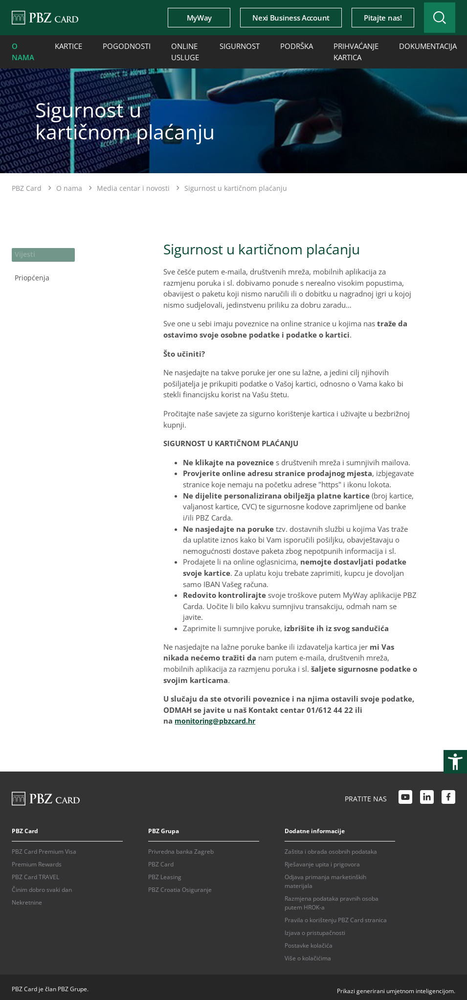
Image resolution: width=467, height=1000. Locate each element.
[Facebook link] (448, 794)
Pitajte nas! (368, 18)
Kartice (63, 45)
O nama (21, 49)
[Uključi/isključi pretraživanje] (432, 17)
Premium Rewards (37, 860)
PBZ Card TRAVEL (35, 873)
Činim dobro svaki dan (42, 886)
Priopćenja (29, 270)
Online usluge (167, 49)
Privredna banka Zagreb (181, 847)
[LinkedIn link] (427, 794)
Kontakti (445, 45)
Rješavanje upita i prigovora (322, 860)
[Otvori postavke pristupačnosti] (455, 761)
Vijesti (23, 249)
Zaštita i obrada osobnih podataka (331, 847)
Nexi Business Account (276, 18)
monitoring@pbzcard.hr (219, 717)
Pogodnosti (115, 45)
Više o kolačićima (308, 954)
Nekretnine (27, 898)
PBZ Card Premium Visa (44, 847)
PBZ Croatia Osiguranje (180, 886)
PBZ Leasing (164, 873)
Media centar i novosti (133, 184)
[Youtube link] (405, 794)
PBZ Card (27, 184)
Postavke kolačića (309, 941)
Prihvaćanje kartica (321, 49)
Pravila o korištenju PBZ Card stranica (336, 916)
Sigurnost (216, 45)
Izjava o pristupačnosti (315, 929)
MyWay (185, 18)
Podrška (267, 45)
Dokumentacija (385, 45)
